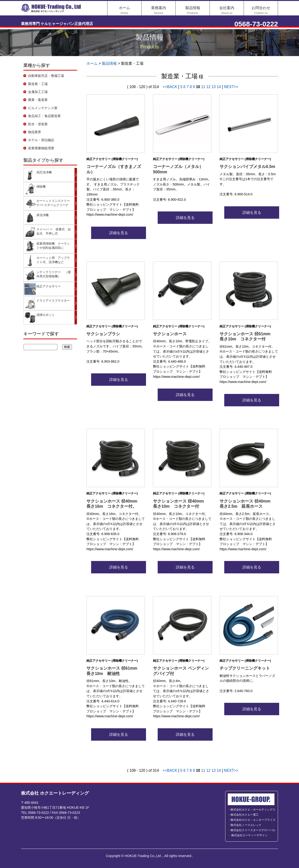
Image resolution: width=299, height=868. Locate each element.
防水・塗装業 (38, 124)
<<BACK (170, 87)
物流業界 (34, 132)
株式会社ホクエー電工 (245, 814)
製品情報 (192, 10)
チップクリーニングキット (245, 668)
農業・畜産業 (38, 100)
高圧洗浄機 (44, 172)
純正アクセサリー (48, 286)
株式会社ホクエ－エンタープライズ (253, 820)
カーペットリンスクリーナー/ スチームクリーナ (53, 203)
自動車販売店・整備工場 (46, 76)
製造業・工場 (38, 84)
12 (208, 87)
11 (203, 87)
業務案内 (158, 10)
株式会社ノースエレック (246, 825)
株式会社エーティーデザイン (249, 835)
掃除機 (41, 186)
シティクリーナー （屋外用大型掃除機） (53, 274)
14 (219, 87)
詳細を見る (115, 233)
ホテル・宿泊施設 (41, 140)
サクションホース (170, 334)
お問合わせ (261, 10)
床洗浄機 (42, 215)
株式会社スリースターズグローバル (253, 830)
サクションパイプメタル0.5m (247, 166)
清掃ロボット (45, 315)
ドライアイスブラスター (53, 300)
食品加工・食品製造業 (44, 116)
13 (213, 87)
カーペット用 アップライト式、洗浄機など (53, 260)
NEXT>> (231, 87)
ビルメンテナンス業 (42, 108)
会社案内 (226, 10)
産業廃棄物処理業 (41, 148)
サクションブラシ (103, 334)
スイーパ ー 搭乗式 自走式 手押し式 (53, 231)
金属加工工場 (38, 92)
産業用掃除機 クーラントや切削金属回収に (53, 246)
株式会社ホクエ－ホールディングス (253, 809)
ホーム (124, 10)
